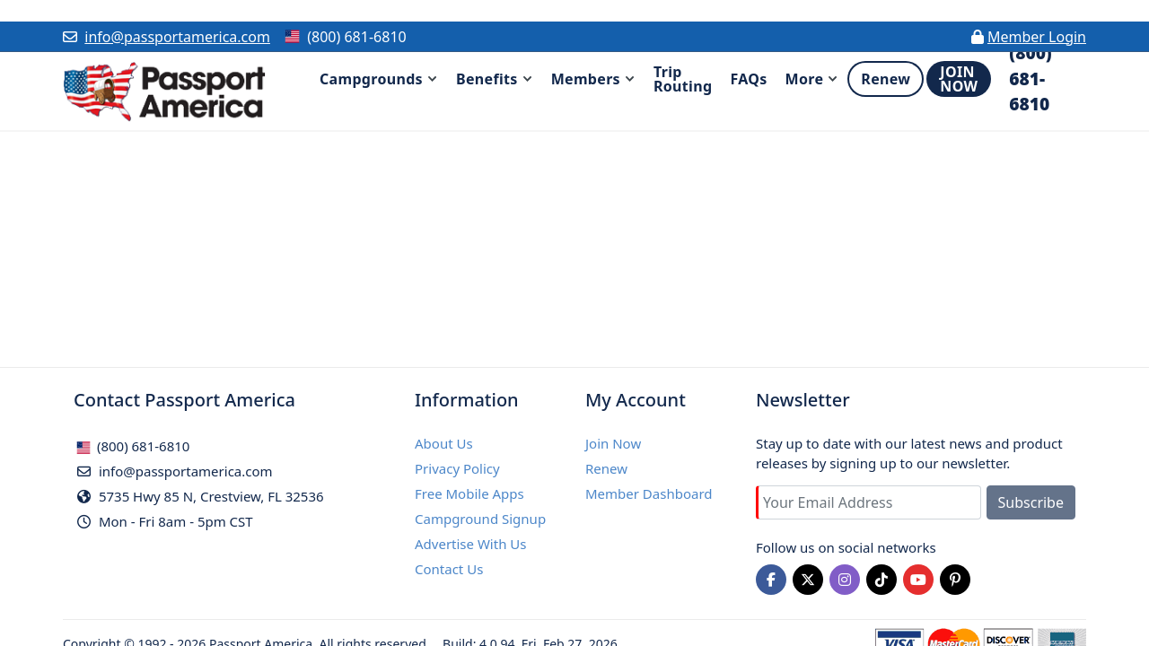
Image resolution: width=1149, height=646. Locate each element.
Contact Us (449, 569)
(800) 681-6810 (132, 446)
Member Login (1036, 37)
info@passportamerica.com (177, 37)
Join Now (613, 443)
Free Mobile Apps (469, 493)
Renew (606, 468)
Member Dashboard (649, 493)
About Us (444, 443)
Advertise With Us (470, 544)
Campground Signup (480, 519)
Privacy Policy (457, 468)
